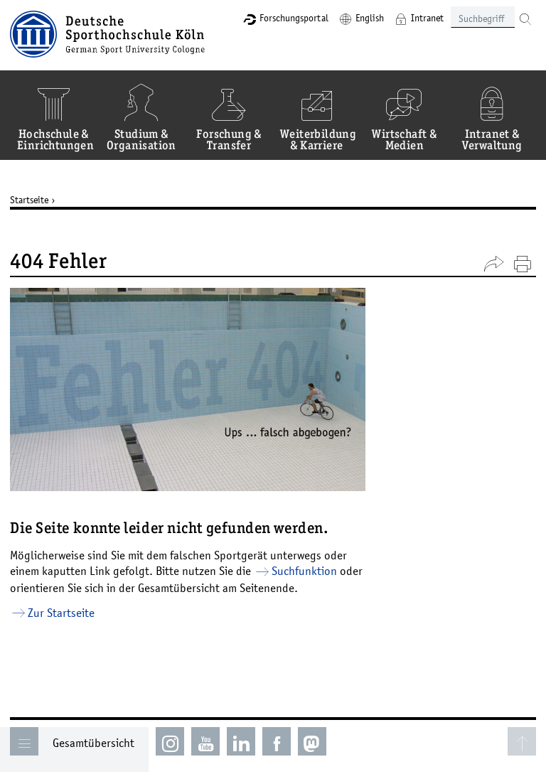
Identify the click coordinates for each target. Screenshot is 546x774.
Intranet (427, 17)
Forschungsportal (293, 17)
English (369, 17)
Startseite (29, 199)
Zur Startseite (61, 613)
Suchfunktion (304, 571)
